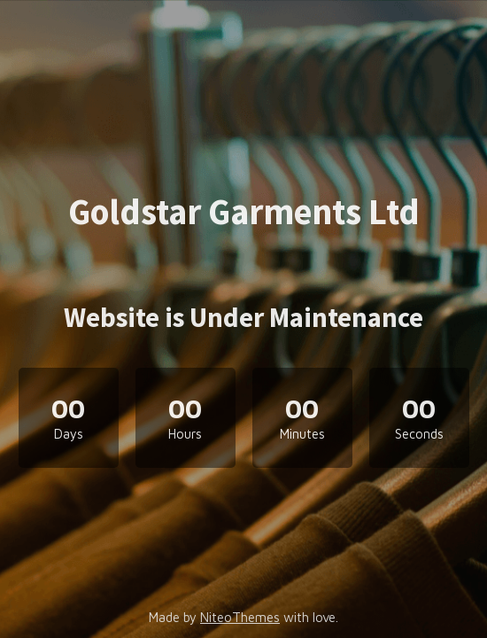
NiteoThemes (240, 617)
